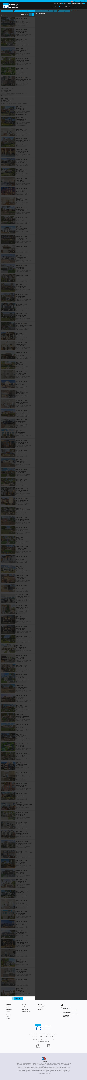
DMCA (41, 1036)
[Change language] (72, 1)
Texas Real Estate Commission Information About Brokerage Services (43, 1034)
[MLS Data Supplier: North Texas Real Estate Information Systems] (43, 1059)
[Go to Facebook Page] (84, 3)
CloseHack (47, 1041)
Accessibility (46, 1036)
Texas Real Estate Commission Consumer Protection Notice (43, 1033)
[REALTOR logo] (49, 1046)
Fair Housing (52, 1036)
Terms (37, 1036)
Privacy (33, 1036)
